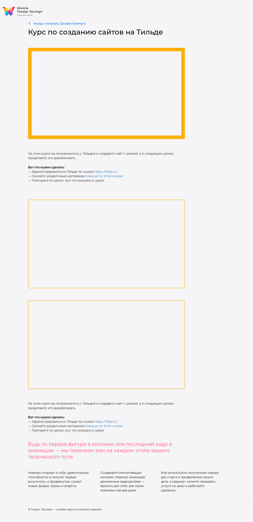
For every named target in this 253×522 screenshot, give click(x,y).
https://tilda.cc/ (106, 171)
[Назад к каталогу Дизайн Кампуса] (29, 23)
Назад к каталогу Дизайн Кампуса (60, 23)
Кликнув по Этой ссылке (104, 176)
